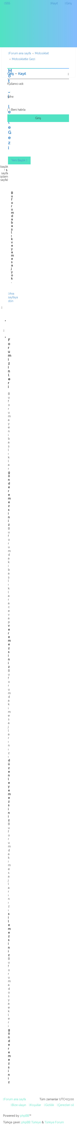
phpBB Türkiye (31, 1122)
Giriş (10, 74)
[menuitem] (7, 3)
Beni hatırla (18, 109)
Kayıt (22, 74)
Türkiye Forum (54, 1122)
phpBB (24, 1115)
